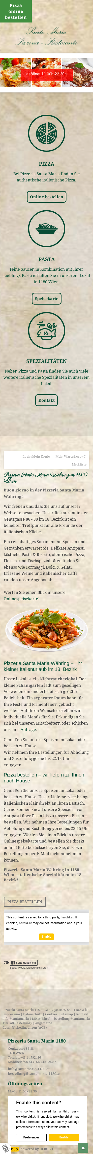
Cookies (51, 1014)
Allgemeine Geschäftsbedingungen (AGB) (27, 1025)
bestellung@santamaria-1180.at (34, 1073)
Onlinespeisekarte (21, 598)
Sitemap (67, 1014)
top (83, 1148)
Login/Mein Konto (36, 456)
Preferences (31, 1137)
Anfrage (28, 729)
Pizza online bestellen (16, 11)
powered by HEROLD (37, 1149)
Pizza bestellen (24, 902)
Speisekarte (46, 298)
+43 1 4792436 (30, 1057)
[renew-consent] (5, 1148)
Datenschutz (32, 1014)
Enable (46, 936)
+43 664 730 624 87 (42, 1062)
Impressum (11, 1014)
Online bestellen (46, 197)
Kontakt (46, 400)
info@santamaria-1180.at (21, 1018)
